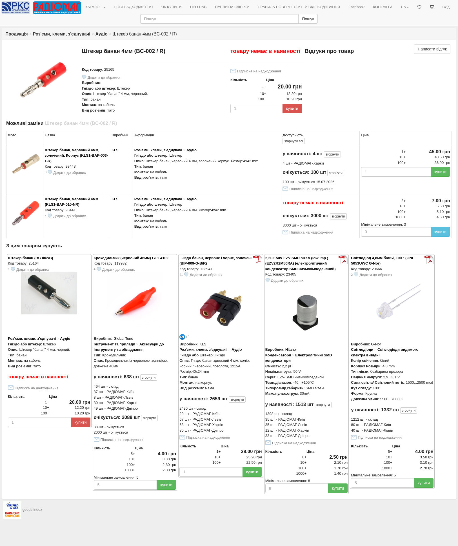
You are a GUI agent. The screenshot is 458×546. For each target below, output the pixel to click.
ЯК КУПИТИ (171, 7)
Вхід (446, 7)
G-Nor (376, 344)
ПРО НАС (198, 7)
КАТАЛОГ (95, 7)
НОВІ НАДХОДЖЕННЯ (133, 7)
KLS (115, 150)
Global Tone (123, 338)
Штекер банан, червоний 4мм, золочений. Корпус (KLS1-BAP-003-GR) (76, 155)
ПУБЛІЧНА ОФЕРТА (232, 7)
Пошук (308, 19)
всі (293, 141)
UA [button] (405, 7)
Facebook (356, 7)
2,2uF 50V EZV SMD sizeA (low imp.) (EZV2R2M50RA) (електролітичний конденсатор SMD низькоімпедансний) (300, 263)
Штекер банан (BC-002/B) (30, 258)
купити (292, 108)
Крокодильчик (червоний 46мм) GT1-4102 (131, 258)
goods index (32, 510)
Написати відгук (432, 49)
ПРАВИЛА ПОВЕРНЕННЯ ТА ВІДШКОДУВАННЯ (299, 7)
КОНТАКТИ (382, 7)
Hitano (290, 349)
